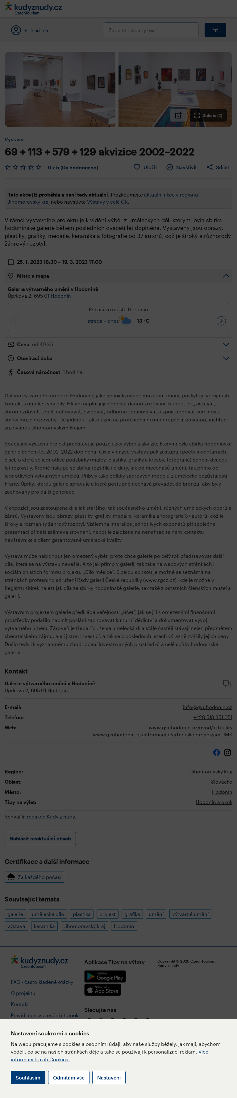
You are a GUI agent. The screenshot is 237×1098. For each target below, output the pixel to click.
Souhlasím (28, 1077)
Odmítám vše (69, 1077)
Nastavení (109, 1077)
